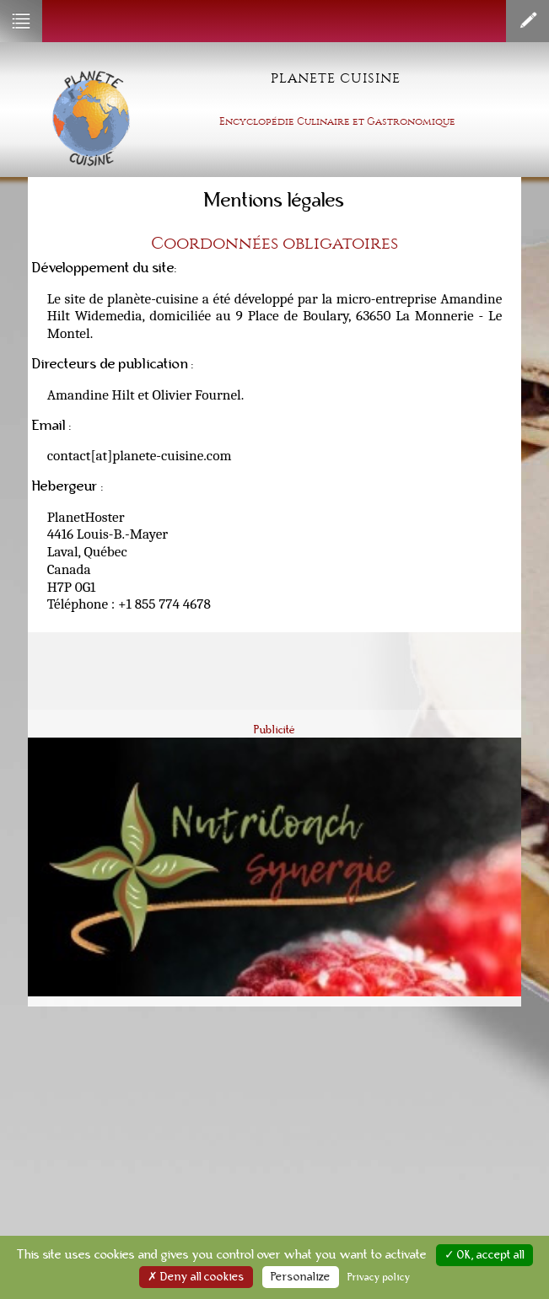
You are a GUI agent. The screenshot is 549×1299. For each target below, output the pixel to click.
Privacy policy (379, 1277)
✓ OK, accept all (484, 1255)
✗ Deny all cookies (196, 1277)
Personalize (301, 1277)
